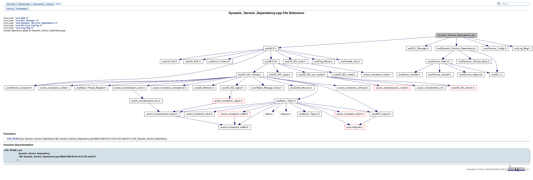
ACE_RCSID (13, 141)
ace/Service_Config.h (29, 27)
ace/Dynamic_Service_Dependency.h (36, 24)
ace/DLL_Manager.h (27, 21)
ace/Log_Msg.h (24, 30)
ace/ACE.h (22, 18)
